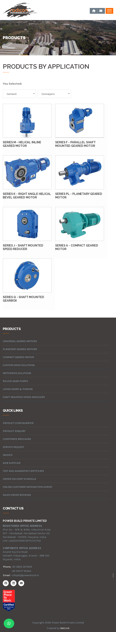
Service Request (13, 447)
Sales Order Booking (17, 495)
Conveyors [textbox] (48, 94)
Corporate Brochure (17, 439)
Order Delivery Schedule (19, 479)
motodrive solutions (17, 373)
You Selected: (12, 83)
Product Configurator (18, 423)
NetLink (64, 628)
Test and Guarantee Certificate (23, 471)
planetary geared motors (20, 349)
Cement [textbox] (12, 94)
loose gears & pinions (18, 389)
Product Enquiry (14, 431)
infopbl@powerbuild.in (25, 575)
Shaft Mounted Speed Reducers (24, 397)
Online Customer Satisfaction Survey (27, 487)
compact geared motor (18, 357)
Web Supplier (12, 463)
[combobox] (19, 94)
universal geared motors (20, 341)
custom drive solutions (19, 365)
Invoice (8, 455)
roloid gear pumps (15, 381)
